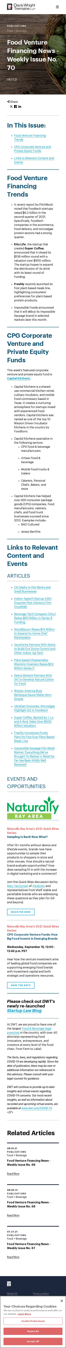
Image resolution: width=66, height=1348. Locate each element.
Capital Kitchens (18, 378)
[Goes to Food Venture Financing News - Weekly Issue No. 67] (13, 1257)
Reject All (33, 1331)
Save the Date (21, 985)
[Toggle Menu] (57, 7)
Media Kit (12, 1294)
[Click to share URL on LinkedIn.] (19, 106)
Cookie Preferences (33, 1321)
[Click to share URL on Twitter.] (11, 106)
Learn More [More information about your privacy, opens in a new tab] (24, 1314)
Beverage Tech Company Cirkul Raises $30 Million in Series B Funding (34, 618)
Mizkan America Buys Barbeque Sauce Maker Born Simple (33, 695)
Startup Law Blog (24, 1011)
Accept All (33, 1341)
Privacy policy (41, 1294)
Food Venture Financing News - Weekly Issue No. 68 (29, 1204)
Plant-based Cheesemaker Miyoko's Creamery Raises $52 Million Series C (34, 664)
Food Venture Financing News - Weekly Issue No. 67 (29, 1246)
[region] (33, 1322)
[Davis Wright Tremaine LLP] (21, 7)
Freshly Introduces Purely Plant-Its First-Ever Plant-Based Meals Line (34, 737)
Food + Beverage (17, 30)
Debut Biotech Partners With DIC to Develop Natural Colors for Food (34, 679)
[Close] (62, 1301)
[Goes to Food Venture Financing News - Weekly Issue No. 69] (13, 1174)
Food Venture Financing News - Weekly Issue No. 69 (29, 1162)
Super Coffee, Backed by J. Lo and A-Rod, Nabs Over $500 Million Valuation (34, 721)
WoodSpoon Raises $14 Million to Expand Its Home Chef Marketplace (34, 633)
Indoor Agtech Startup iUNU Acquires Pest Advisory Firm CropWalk (33, 602)
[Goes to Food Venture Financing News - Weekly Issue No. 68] (13, 1215)
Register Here (21, 912)
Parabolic (39, 886)
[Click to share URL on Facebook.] (15, 106)
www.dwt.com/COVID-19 (36, 1108)
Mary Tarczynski (17, 886)
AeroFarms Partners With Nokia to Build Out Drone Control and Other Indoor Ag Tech (34, 648)
